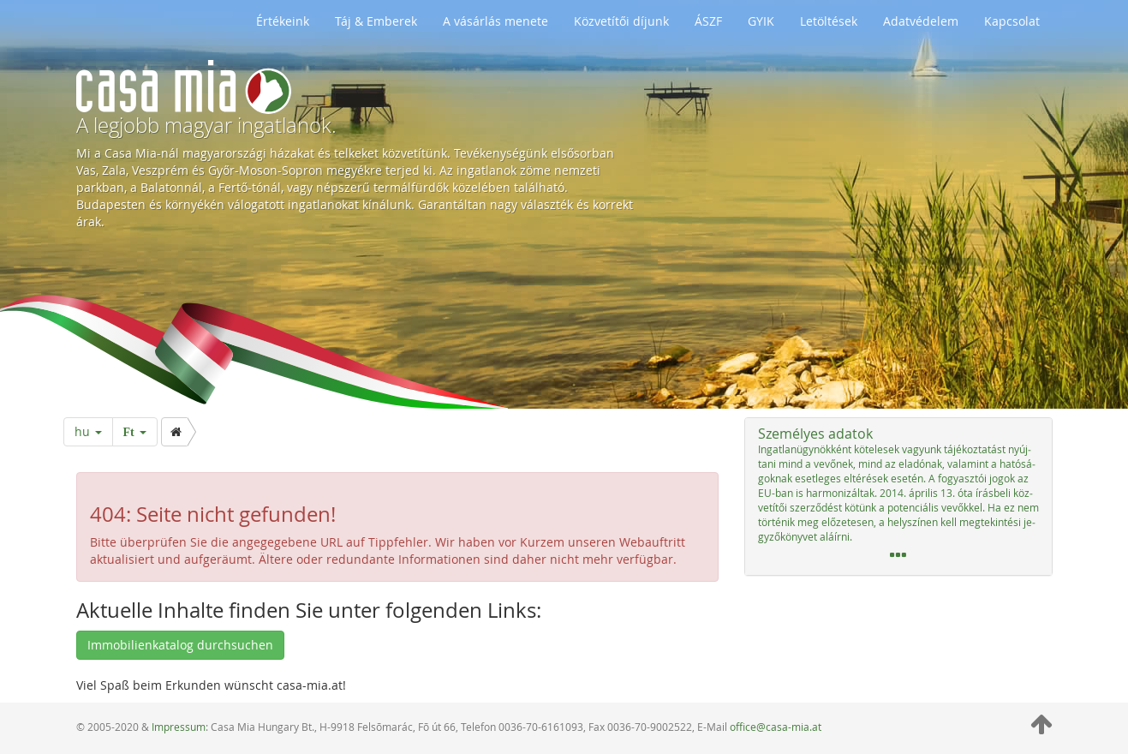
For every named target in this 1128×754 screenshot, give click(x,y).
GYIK (761, 21)
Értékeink (282, 21)
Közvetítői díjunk (621, 21)
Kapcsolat (1012, 21)
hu (88, 431)
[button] (898, 496)
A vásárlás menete (495, 21)
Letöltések (828, 21)
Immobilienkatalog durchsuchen (180, 645)
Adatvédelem (920, 21)
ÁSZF (708, 21)
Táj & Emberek (376, 21)
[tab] (898, 496)
